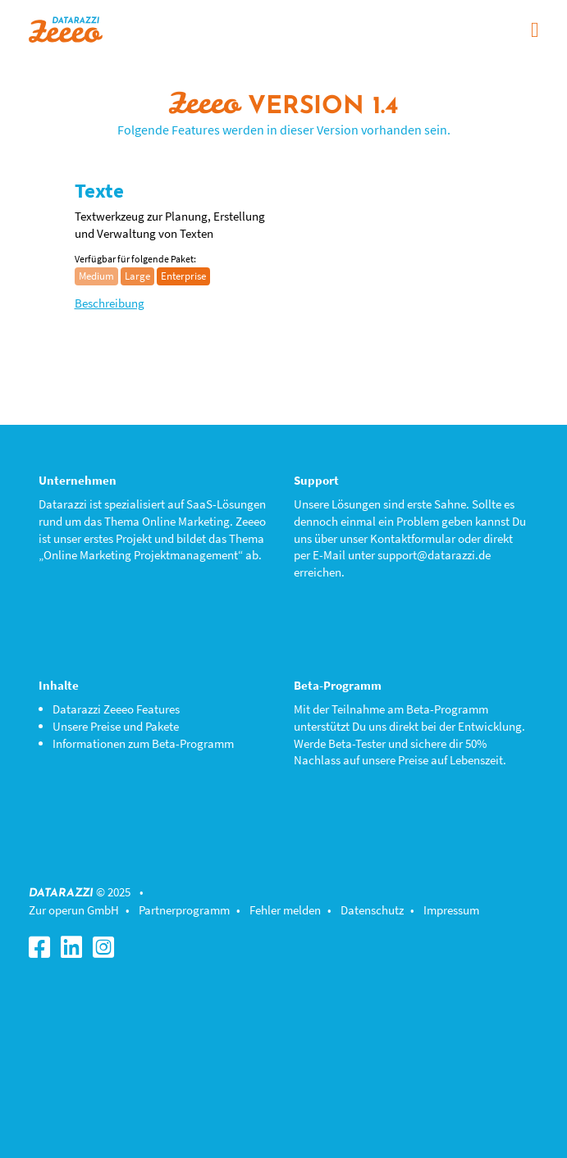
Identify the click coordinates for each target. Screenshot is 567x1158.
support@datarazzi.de (434, 555)
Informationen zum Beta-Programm (143, 743)
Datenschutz (372, 910)
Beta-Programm (447, 709)
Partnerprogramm (184, 910)
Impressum (451, 910)
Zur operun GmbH (74, 910)
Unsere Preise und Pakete (116, 726)
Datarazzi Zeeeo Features (116, 709)
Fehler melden (285, 910)
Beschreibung (109, 303)
